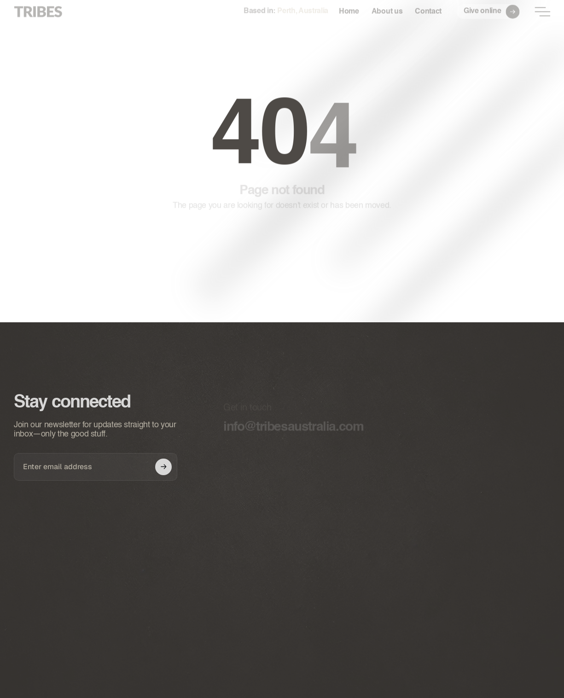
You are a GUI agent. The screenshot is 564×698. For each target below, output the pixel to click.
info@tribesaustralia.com (293, 429)
